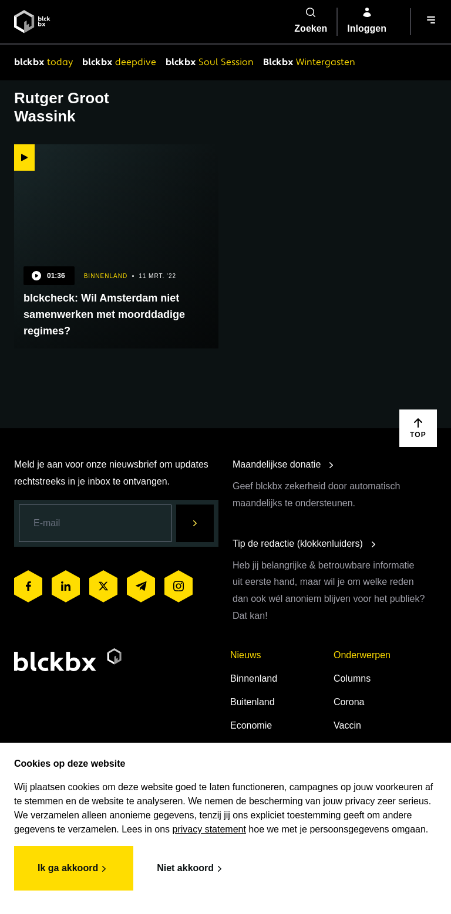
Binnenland (253, 678)
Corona (349, 702)
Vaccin (347, 725)
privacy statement (209, 829)
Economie (251, 725)
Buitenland (252, 702)
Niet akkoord (191, 869)
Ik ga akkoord (74, 869)
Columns (352, 678)
